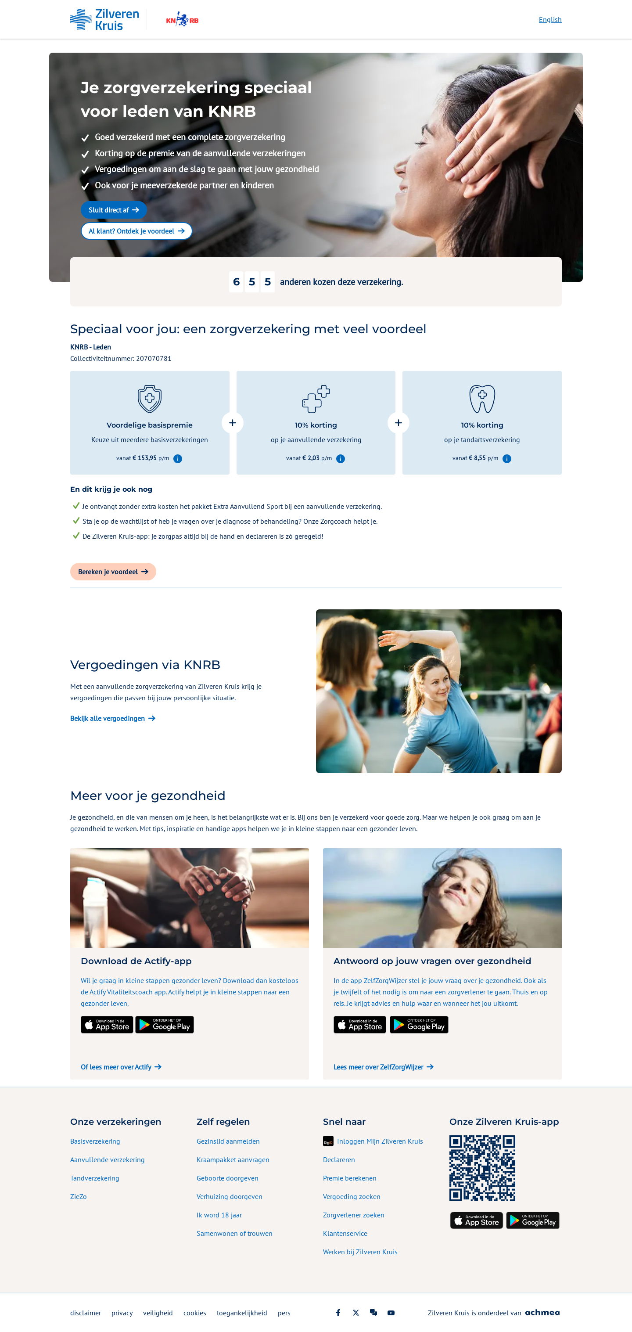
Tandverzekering (94, 1178)
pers (284, 1312)
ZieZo (78, 1196)
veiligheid (158, 1312)
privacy (122, 1312)
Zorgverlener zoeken (353, 1214)
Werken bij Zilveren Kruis (360, 1251)
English (550, 19)
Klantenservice (345, 1233)
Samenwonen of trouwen (235, 1233)
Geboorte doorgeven (228, 1178)
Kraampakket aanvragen (233, 1159)
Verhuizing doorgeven (229, 1196)
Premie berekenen (350, 1178)
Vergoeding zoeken (352, 1196)
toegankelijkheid (242, 1312)
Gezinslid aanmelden (228, 1141)
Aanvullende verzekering (107, 1159)
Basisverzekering (95, 1141)
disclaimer (85, 1312)
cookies (194, 1312)
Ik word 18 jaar (219, 1214)
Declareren (339, 1159)
